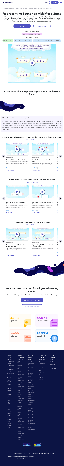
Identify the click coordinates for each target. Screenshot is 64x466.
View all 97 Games (32, 225)
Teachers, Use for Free (32, 306)
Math (17, 8)
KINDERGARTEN (27, 34)
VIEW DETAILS (10, 170)
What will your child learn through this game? (32, 117)
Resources (6, 8)
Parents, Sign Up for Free (32, 300)
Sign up (55, 2)
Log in (46, 2)
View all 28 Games (32, 182)
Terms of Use (17, 453)
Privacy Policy (27, 453)
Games (12, 8)
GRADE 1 (38, 34)
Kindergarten (24, 8)
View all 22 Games (32, 139)
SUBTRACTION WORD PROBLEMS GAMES (47, 40)
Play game (22, 26)
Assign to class (42, 26)
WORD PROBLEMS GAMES (23, 40)
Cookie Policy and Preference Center (44, 453)
